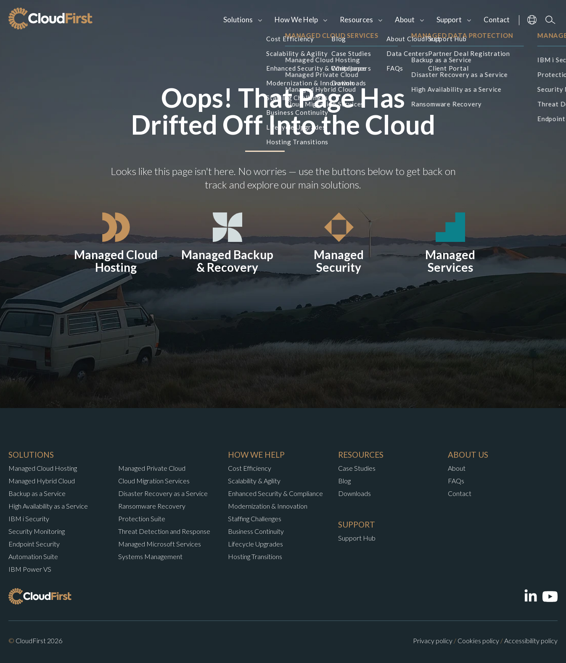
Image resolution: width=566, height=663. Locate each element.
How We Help (296, 19)
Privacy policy (432, 640)
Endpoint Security (34, 544)
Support (449, 19)
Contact (497, 19)
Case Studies (357, 468)
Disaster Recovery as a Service (163, 493)
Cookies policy (478, 640)
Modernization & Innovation (267, 506)
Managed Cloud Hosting (42, 468)
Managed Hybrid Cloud (41, 481)
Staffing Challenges (254, 518)
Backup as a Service (37, 493)
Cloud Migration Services (154, 481)
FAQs (456, 481)
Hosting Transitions (255, 556)
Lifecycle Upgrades (255, 544)
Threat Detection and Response (164, 531)
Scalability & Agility (254, 481)
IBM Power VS (29, 569)
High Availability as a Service (48, 506)
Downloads (354, 493)
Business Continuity (256, 531)
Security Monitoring (36, 531)
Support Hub (357, 538)
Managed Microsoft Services (159, 544)
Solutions (238, 19)
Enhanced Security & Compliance (275, 493)
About (405, 19)
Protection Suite (141, 518)
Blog (344, 481)
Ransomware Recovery (151, 506)
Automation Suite (33, 556)
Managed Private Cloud (151, 468)
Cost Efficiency (249, 468)
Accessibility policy (531, 640)
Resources (356, 19)
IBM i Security (28, 518)
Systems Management (150, 556)
